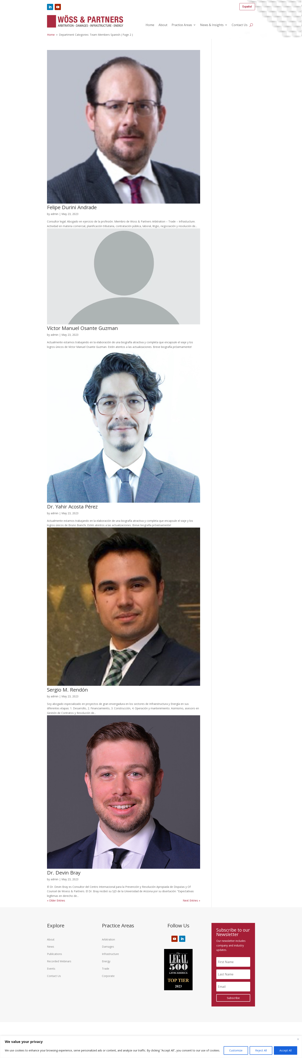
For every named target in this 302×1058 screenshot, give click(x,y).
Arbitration (108, 939)
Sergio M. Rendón (67, 689)
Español (247, 7)
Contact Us (239, 25)
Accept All (285, 1050)
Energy (106, 961)
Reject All (261, 1050)
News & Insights (212, 25)
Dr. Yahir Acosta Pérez (72, 506)
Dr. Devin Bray (64, 872)
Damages (108, 946)
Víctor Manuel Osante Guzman (82, 328)
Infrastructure (110, 954)
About (163, 25)
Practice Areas (182, 25)
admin (54, 214)
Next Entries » (191, 900)
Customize (235, 1050)
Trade (105, 968)
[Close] (298, 1039)
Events (51, 968)
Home (150, 25)
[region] (151, 1047)
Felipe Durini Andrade (72, 207)
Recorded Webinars (59, 961)
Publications (54, 954)
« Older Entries (56, 900)
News (50, 946)
